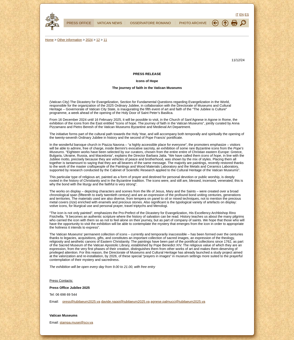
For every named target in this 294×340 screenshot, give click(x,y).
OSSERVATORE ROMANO (150, 23)
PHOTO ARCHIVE (192, 23)
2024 (89, 40)
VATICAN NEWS (109, 23)
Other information (69, 40)
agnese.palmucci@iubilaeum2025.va (178, 301)
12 (98, 40)
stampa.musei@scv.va (76, 322)
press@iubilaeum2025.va (81, 301)
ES (247, 14)
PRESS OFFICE (79, 23)
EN (241, 14)
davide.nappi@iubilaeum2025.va (125, 301)
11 (105, 40)
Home (49, 40)
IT (237, 14)
